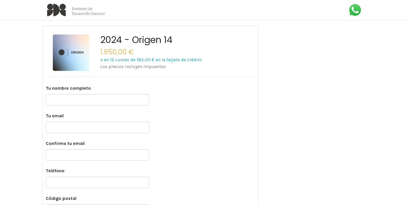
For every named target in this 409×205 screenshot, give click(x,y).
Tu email (55, 115)
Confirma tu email (65, 143)
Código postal (61, 198)
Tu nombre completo (68, 88)
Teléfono (55, 170)
